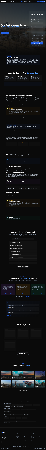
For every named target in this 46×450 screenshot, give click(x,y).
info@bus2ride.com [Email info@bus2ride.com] (3, 438)
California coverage (6, 418)
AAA (28, 446)
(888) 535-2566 (23, 194)
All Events (24, 188)
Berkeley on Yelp (33, 421)
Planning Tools (25, 437)
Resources (26, 1)
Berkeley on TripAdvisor (26, 421)
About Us (40, 433)
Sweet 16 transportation (7, 411)
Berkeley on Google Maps (18, 421)
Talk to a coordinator (24, 418)
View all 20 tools (9, 315)
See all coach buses (38, 292)
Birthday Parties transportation (31, 410)
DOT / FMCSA (24, 446)
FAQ (24, 436)
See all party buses (8, 292)
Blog (31, 436)
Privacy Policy (33, 437)
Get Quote (43, 1)
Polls (36, 188)
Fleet (14, 1)
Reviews (40, 436)
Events (16, 1)
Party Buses (9, 188)
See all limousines (23, 292)
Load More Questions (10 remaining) (23, 266)
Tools (32, 188)
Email (38, 21)
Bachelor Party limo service (7, 410)
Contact (30, 1)
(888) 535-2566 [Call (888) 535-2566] (3, 437)
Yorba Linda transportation (36, 405)
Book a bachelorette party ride (16, 410)
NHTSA (31, 446)
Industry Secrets (33, 433)
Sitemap (32, 440)
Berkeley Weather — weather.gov (8, 421)
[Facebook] (1, 442)
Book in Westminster (14, 405)
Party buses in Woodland (28, 405)
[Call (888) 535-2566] (38, 1)
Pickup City (32, 21)
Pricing (19, 1)
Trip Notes (32, 28)
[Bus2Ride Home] (3, 1)
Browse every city (12, 418)
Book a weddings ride (24, 410)
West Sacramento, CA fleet (7, 405)
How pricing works (18, 418)
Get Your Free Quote (37, 43)
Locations (22, 1)
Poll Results (25, 440)
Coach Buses (20, 188)
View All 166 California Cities (23, 390)
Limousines (14, 188)
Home (11, 1)
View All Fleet (17, 437)
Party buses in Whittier (21, 405)
